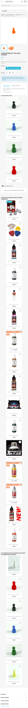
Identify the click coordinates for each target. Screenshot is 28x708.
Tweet (10, 73)
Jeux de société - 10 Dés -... (14, 217)
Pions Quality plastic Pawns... (14, 572)
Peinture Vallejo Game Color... (14, 261)
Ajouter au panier (13, 68)
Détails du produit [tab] (15, 85)
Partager (6, 73)
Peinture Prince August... (14, 282)
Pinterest (13, 73)
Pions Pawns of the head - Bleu (14, 135)
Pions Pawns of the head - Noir (14, 114)
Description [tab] (6, 85)
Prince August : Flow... (14, 304)
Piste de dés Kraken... (14, 413)
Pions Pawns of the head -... (14, 179)
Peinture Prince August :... (14, 370)
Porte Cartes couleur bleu (14, 239)
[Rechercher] (14, 5)
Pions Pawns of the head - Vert (14, 157)
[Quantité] (2, 68)
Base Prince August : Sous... (14, 457)
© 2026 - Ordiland (5, 706)
